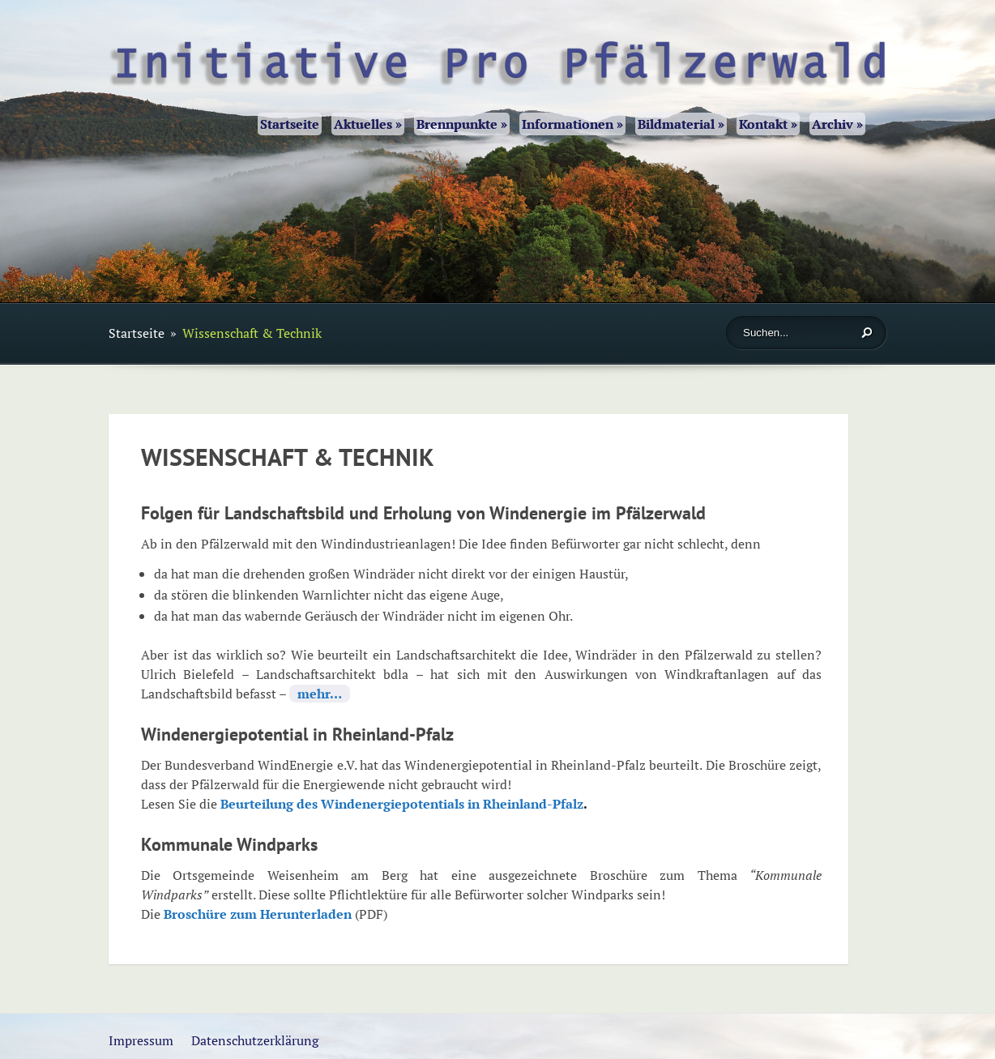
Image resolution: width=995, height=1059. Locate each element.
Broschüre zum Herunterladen (258, 914)
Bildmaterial (681, 124)
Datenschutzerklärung (254, 1040)
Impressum (141, 1040)
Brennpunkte (461, 124)
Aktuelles (368, 124)
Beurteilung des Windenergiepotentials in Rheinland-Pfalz (401, 804)
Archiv (837, 124)
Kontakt (768, 124)
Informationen (572, 124)
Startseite (289, 124)
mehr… (319, 693)
